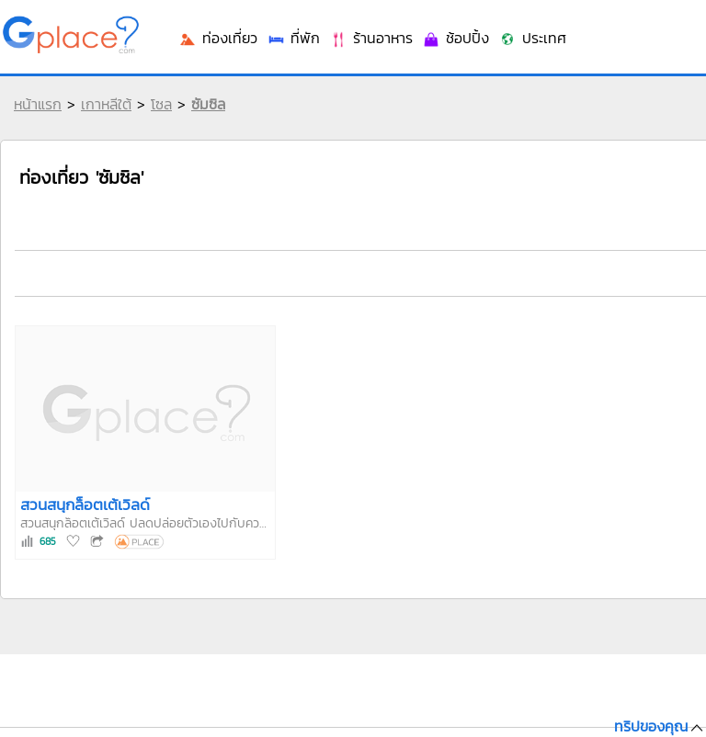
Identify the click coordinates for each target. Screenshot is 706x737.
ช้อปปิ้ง (455, 38)
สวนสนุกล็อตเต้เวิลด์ (85, 504)
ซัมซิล (208, 104)
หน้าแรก (38, 104)
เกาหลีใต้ (106, 104)
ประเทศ (532, 38)
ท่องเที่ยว (217, 38)
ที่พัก (293, 38)
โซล (161, 104)
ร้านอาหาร (371, 38)
